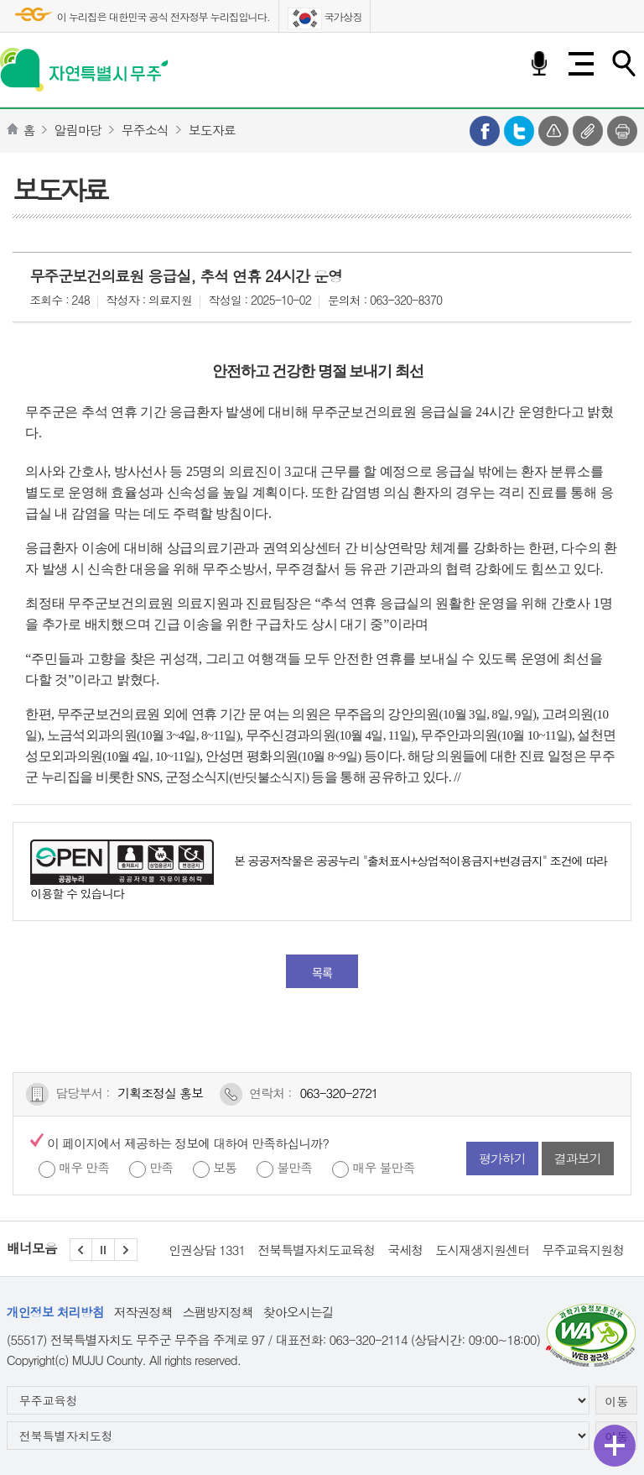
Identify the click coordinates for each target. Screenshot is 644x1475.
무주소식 (145, 130)
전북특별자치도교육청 (316, 1249)
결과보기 (577, 1158)
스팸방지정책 (218, 1312)
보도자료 (212, 130)
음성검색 (539, 64)
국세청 (405, 1249)
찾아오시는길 (298, 1312)
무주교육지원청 (583, 1249)
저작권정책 (143, 1312)
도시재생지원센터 (482, 1249)
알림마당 (78, 130)
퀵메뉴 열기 (615, 1446)
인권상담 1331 (207, 1249)
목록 (322, 972)
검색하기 (623, 64)
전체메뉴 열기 (581, 64)
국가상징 (325, 18)
